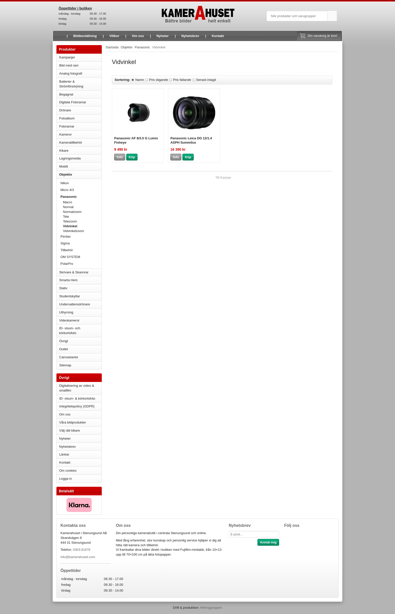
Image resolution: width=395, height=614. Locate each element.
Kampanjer (67, 57)
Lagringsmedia (80, 158)
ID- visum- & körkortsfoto (77, 398)
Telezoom (70, 221)
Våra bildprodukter (72, 422)
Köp (132, 157)
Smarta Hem (68, 280)
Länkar (64, 454)
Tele (66, 216)
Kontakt (218, 36)
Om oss (138, 36)
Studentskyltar (69, 296)
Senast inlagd (206, 80)
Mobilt (80, 166)
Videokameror (80, 320)
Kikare (80, 150)
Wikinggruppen (211, 607)
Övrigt (63, 341)
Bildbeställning (85, 36)
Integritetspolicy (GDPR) (76, 406)
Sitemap (65, 365)
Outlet (63, 349)
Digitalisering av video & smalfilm (76, 388)
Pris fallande (182, 80)
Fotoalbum (80, 118)
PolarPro (66, 264)
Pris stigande (158, 80)
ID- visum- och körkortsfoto (69, 330)
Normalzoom (72, 212)
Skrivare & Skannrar (80, 272)
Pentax (65, 236)
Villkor (114, 36)
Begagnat (80, 94)
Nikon (81, 183)
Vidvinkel (70, 226)
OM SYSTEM (70, 257)
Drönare (80, 110)
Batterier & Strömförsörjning (80, 84)
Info (120, 157)
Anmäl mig (268, 542)
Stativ (80, 288)
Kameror (80, 134)
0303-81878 (81, 550)
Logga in (65, 478)
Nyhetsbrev (190, 36)
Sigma (81, 243)
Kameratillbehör (80, 142)
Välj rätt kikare (69, 430)
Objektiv (80, 174)
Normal (68, 207)
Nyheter (162, 36)
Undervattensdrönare (80, 304)
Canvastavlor (68, 357)
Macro (67, 202)
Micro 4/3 (81, 190)
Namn (139, 80)
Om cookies (68, 470)
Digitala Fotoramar (72, 102)
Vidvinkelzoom (73, 231)
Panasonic (81, 197)
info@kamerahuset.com (77, 557)
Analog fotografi (80, 73)
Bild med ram (80, 65)
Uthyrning (66, 312)
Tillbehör (81, 250)
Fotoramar (80, 126)
